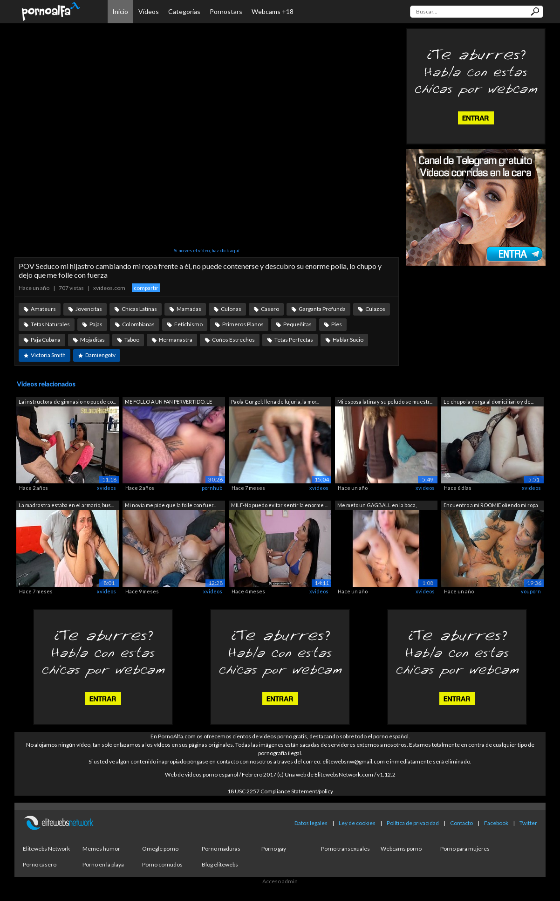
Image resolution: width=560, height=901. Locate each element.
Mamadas (189, 308)
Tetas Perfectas (293, 339)
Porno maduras (221, 848)
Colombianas (138, 324)
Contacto (461, 822)
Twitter (528, 822)
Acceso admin (280, 881)
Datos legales (311, 822)
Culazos (375, 308)
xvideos (106, 488)
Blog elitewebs (220, 864)
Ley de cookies (357, 822)
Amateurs (43, 308)
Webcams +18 (273, 11)
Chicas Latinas (139, 308)
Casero (270, 308)
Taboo (131, 339)
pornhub (212, 488)
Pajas (95, 324)
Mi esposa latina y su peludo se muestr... (384, 402)
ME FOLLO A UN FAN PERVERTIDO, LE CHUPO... (168, 402)
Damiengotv (100, 354)
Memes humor (101, 848)
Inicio (120, 11)
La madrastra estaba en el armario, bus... (66, 505)
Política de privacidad (413, 822)
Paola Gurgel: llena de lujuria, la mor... (275, 402)
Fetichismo (188, 324)
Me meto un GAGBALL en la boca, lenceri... (377, 506)
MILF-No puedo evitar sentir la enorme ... (279, 505)
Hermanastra (175, 339)
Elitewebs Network (46, 848)
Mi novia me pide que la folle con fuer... (170, 505)
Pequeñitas (297, 324)
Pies (336, 324)
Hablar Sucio (348, 339)
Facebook (496, 822)
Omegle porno (160, 848)
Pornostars (226, 11)
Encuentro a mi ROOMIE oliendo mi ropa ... (491, 506)
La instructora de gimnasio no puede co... (67, 402)
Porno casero (39, 864)
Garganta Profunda (322, 308)
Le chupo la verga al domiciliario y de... (488, 402)
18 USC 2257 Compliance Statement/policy (280, 791)
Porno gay (273, 848)
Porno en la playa (103, 864)
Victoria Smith (48, 354)
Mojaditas (92, 339)
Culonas (231, 308)
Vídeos (148, 11)
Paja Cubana (46, 339)
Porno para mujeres (465, 848)
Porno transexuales (345, 848)
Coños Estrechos (233, 339)
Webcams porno (401, 848)
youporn (531, 591)
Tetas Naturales (50, 324)
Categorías (184, 11)
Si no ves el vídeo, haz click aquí (206, 250)
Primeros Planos (243, 324)
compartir (146, 287)
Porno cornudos (162, 864)
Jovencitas (88, 308)
